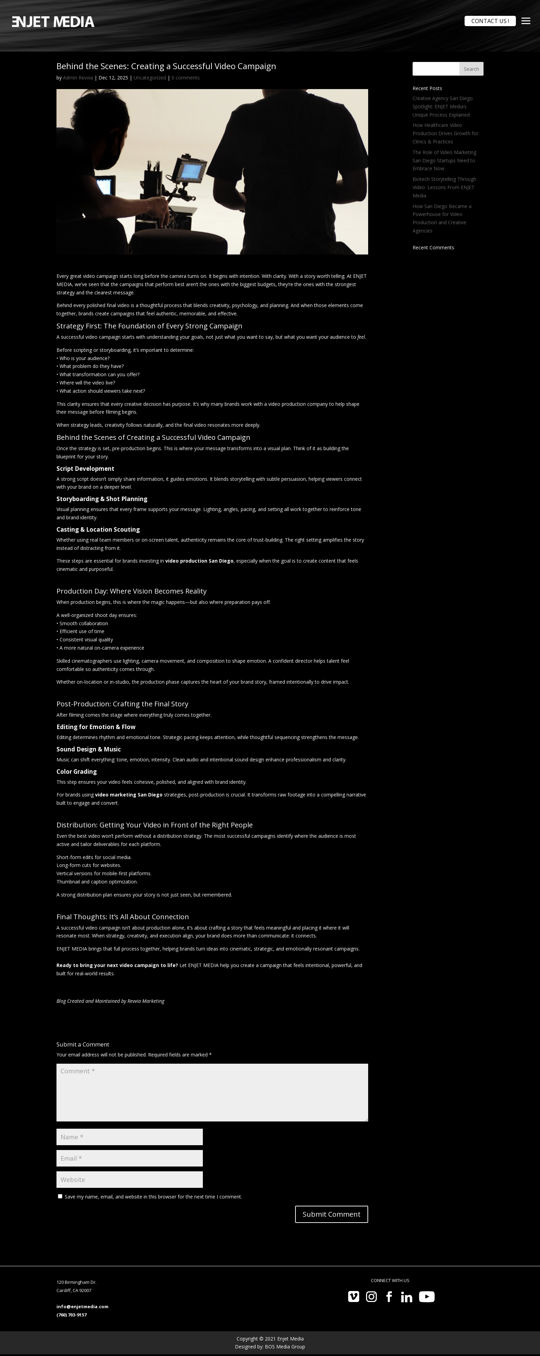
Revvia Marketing (145, 1001)
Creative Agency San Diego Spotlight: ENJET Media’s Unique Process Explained (443, 106)
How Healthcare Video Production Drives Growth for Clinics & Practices (445, 133)
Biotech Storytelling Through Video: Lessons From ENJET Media (444, 187)
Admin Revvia (78, 77)
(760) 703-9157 (71, 1315)
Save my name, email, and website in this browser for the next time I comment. (153, 1196)
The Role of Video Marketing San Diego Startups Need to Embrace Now (444, 160)
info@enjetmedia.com (82, 1306)
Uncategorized (150, 77)
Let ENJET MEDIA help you (209, 965)
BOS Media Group (285, 1346)
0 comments (186, 77)
